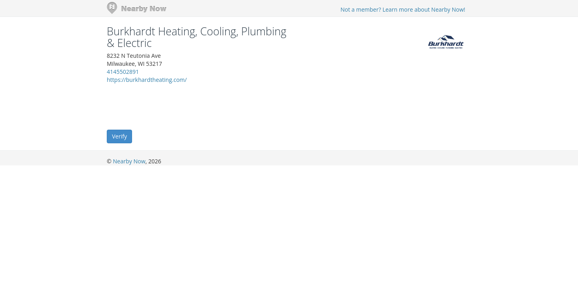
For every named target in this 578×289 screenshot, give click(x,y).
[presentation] (168, 106)
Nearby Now (129, 161)
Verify (119, 136)
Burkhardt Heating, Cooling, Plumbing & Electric (196, 37)
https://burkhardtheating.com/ (147, 79)
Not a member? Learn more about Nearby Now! (402, 9)
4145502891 (123, 71)
